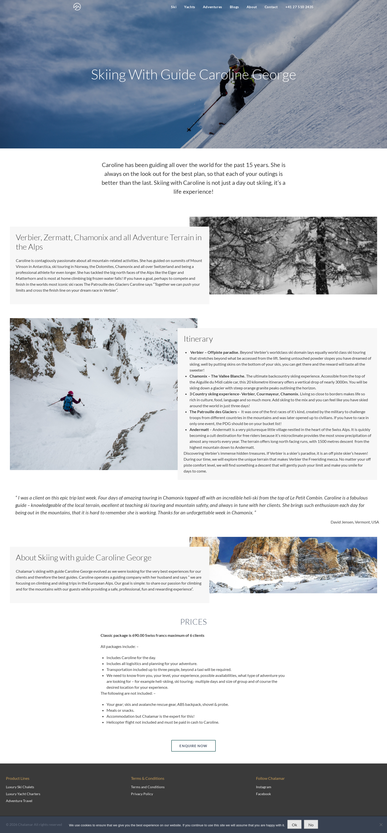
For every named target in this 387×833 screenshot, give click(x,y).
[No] (380, 824)
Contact (271, 7)
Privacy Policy (142, 794)
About (252, 7)
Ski (173, 7)
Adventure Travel (19, 801)
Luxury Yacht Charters (23, 794)
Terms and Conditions (148, 787)
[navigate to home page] (77, 6)
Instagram (263, 787)
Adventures (212, 7)
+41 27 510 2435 (299, 7)
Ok (294, 824)
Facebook (263, 794)
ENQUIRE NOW (193, 746)
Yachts (189, 7)
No (311, 824)
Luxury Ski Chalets (20, 787)
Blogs (234, 7)
